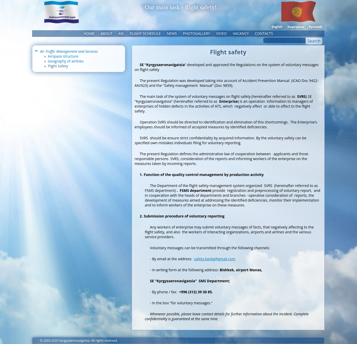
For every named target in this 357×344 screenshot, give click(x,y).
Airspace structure (63, 56)
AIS (121, 33)
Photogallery (196, 33)
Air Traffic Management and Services (69, 51)
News (172, 33)
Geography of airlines (65, 61)
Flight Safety (58, 66)
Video (221, 33)
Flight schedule (145, 33)
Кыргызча (295, 27)
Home (89, 33)
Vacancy (241, 33)
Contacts (264, 33)
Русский (315, 27)
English (277, 27)
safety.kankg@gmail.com (214, 258)
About (106, 33)
